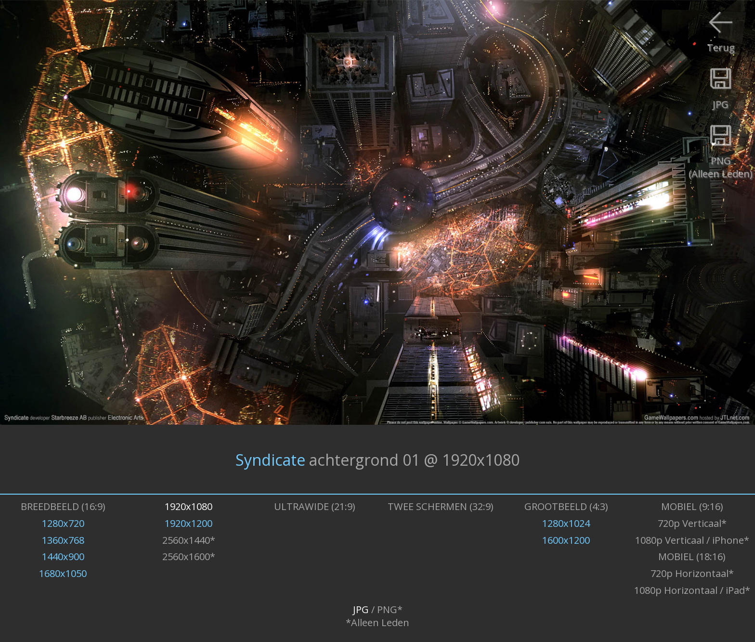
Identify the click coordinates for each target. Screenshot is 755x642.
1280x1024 (566, 523)
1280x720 (63, 523)
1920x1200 (188, 523)
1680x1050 (63, 573)
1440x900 (63, 556)
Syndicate (270, 459)
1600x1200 (566, 540)
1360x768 (63, 540)
